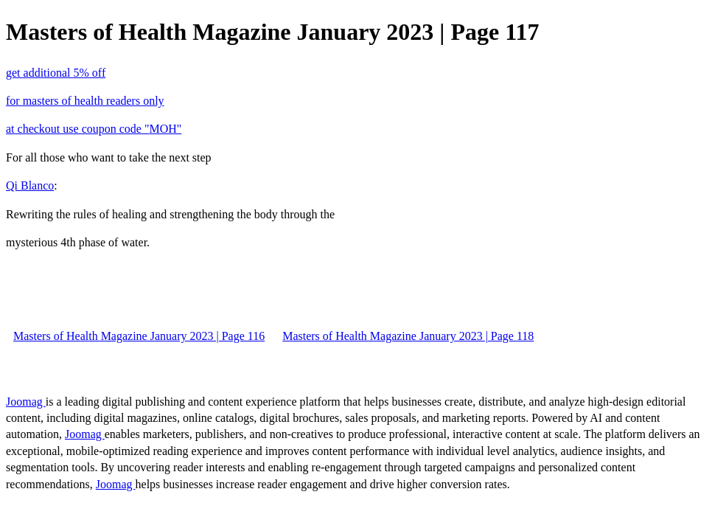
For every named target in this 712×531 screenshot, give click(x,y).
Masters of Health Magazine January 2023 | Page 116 (139, 336)
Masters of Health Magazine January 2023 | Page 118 (408, 336)
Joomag (26, 401)
